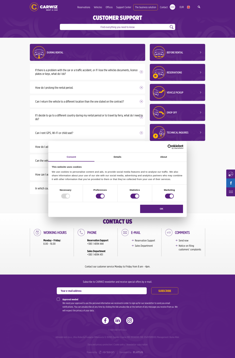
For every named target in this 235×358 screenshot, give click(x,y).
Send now (183, 240)
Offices (109, 7)
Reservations (83, 7)
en (188, 7)
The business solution (145, 7)
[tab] (87, 72)
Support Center (123, 7)
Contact (164, 7)
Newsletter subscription (137, 344)
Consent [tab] (71, 157)
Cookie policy (119, 344)
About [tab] (163, 157)
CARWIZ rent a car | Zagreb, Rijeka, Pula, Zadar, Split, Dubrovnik (44, 7)
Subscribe (164, 291)
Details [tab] (117, 157)
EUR (182, 7)
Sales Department (144, 245)
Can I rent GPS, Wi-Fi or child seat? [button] (54, 133)
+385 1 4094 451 (95, 254)
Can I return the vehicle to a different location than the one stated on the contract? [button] (79, 101)
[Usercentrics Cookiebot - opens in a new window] (169, 146)
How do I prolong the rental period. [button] (54, 87)
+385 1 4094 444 (95, 243)
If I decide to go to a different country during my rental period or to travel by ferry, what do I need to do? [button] (89, 117)
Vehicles (98, 7)
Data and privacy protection (100, 344)
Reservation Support (145, 240)
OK (161, 209)
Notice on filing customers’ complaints (190, 247)
